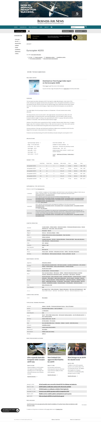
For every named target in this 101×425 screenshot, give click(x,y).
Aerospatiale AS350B (69, 198)
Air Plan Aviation (45, 320)
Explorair (46, 243)
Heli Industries (61, 290)
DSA (43, 247)
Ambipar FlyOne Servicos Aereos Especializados (52, 235)
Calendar (17, 45)
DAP (43, 243)
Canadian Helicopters (46, 239)
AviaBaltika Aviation (46, 325)
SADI (47, 245)
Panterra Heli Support (75, 281)
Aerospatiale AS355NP (40, 201)
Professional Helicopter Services (74, 227)
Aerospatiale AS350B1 (40, 199)
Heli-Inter (54, 239)
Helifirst (66, 251)
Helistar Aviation (53, 227)
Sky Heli (73, 253)
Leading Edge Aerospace (51, 281)
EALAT (43, 315)
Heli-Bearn (51, 251)
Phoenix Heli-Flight (70, 239)
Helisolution (57, 323)
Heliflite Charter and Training (48, 331)
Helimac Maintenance (60, 279)
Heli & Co (44, 232)
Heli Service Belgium (51, 232)
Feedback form (59, 409)
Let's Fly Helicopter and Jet (78, 315)
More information (6, 410)
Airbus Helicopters (55, 289)
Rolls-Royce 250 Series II (62, 154)
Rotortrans (78, 274)
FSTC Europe (52, 320)
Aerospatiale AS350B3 (59, 198)
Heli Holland (44, 329)
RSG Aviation (44, 297)
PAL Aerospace (44, 208)
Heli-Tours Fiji (45, 249)
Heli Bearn (55, 290)
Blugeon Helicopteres (64, 289)
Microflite (48, 306)
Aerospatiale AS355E (50, 201)
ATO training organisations (35, 58)
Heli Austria (44, 230)
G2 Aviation (77, 278)
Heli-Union (67, 290)
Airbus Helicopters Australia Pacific (49, 264)
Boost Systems (44, 202)
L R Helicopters (45, 310)
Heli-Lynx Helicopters (50, 279)
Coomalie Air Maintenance (73, 264)
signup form (66, 88)
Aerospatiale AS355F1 (50, 195)
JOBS (40, 27)
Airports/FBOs (18, 43)
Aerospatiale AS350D (78, 199)
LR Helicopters (60, 281)
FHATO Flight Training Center (52, 315)
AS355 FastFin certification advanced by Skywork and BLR (55, 386)
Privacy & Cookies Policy (75, 419)
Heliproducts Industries (71, 279)
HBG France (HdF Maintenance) (76, 289)
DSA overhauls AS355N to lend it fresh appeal (51, 396)
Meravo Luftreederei (66, 253)
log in (61, 36)
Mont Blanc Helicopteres (74, 251)
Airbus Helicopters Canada (56, 276)
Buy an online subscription (53, 36)
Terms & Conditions (55, 419)
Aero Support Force (46, 289)
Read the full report (32, 376)
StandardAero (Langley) (52, 282)
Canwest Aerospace (77, 276)
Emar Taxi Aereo (66, 235)
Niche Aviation (67, 281)
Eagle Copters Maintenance (60, 278)
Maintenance (17, 51)
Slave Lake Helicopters (79, 239)
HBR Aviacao (56, 272)
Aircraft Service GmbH (46, 268)
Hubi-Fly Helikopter (58, 308)
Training (16, 53)
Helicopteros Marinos (46, 262)
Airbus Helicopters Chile (47, 285)
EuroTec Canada (70, 278)
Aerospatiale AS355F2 (40, 195)
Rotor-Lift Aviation (59, 228)
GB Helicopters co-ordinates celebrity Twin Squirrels (54, 389)
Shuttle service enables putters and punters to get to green (55, 393)
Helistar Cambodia (46, 237)
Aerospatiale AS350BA (79, 198)
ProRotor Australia (69, 266)
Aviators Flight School (46, 318)
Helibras (61, 272)
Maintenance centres (50, 57)
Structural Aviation (61, 282)
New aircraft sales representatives (50, 58)
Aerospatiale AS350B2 (49, 198)
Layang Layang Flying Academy (48, 327)
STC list (30, 57)
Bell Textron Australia (62, 264)
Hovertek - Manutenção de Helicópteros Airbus (52, 274)
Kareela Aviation (49, 266)
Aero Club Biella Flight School (48, 323)
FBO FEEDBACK (33, 27)
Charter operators (39, 57)
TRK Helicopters (69, 282)
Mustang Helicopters (60, 239)
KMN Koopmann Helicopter (55, 253)
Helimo (57, 232)
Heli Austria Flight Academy (48, 308)
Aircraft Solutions (45, 270)
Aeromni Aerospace (46, 276)
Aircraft (17, 41)
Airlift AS (44, 333)
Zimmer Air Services (54, 240)
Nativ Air (44, 245)
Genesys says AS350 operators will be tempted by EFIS (54, 391)
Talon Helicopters (46, 240)
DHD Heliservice (45, 253)
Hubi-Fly (49, 230)
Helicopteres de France (59, 251)
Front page (17, 39)
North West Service (74, 323)
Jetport (43, 281)
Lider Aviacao (65, 274)
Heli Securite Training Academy (65, 315)
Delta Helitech (51, 278)
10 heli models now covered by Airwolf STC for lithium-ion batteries (58, 384)
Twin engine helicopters (36, 54)
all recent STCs (41, 189)
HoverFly (67, 323)
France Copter (45, 251)
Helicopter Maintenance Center (76, 290)
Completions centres (61, 57)
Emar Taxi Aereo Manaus (47, 272)
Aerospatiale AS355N (40, 198)
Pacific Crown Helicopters (59, 266)
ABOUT (46, 27)
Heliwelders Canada (80, 279)
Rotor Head (51, 228)
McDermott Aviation (62, 227)
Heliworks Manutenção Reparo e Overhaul (73, 272)
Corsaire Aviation (45, 227)
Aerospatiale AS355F (59, 199)
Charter (16, 47)
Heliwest (44, 306)
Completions (17, 49)
